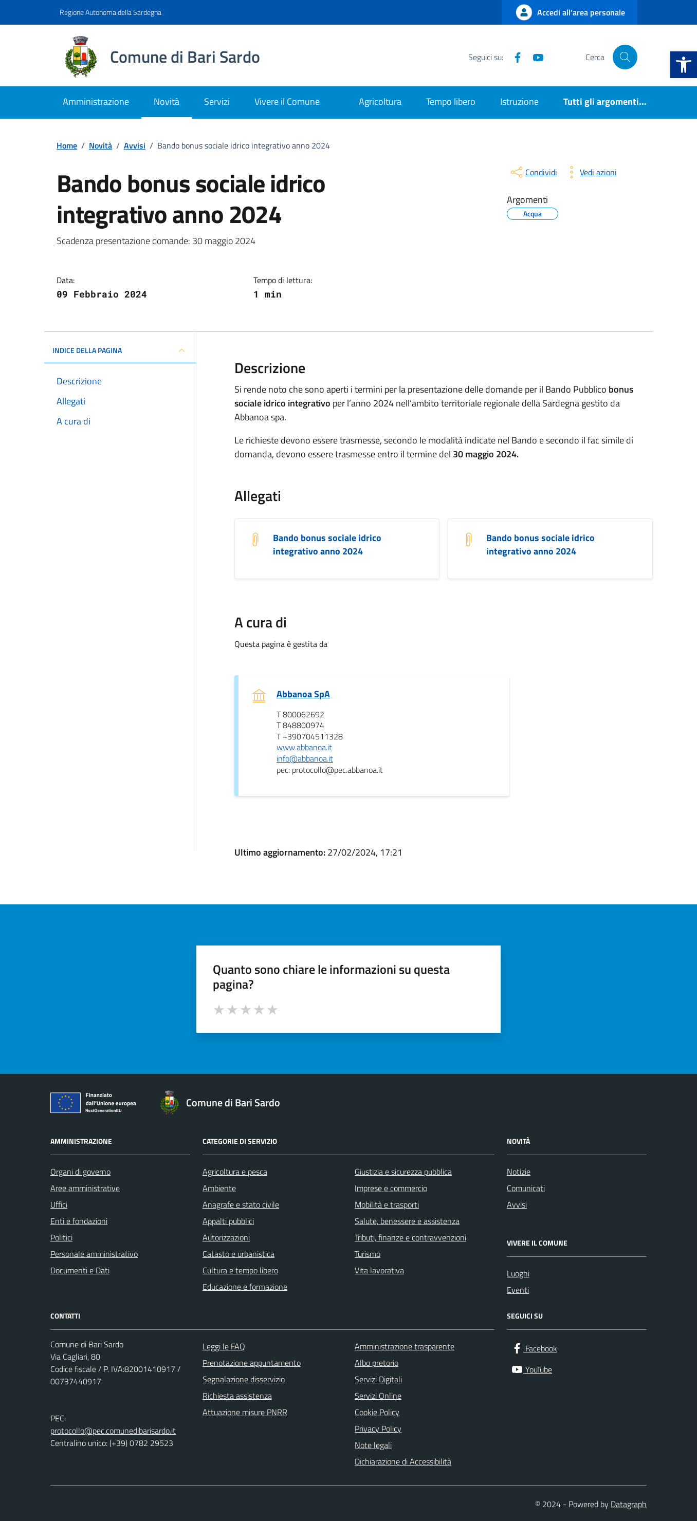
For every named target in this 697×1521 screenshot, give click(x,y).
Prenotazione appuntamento (252, 1363)
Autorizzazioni (226, 1237)
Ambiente (219, 1188)
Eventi (518, 1290)
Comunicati (526, 1188)
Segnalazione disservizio (244, 1379)
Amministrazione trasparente (404, 1346)
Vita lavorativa (379, 1270)
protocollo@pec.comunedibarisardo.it (113, 1430)
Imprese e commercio (391, 1188)
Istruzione (519, 101)
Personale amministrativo (94, 1254)
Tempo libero (450, 101)
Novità (166, 101)
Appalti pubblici (228, 1221)
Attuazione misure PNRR (245, 1412)
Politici (61, 1237)
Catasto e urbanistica (238, 1254)
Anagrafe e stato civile (241, 1204)
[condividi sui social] (533, 172)
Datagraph (629, 1504)
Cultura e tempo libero (240, 1270)
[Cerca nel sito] (625, 57)
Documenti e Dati (79, 1270)
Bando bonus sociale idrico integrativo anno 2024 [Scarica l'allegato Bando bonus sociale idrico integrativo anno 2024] (327, 544)
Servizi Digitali (378, 1379)
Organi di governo (80, 1171)
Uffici (58, 1204)
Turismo (367, 1254)
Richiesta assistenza (237, 1395)
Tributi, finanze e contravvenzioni (410, 1237)
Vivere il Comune (287, 101)
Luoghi (518, 1273)
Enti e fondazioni (78, 1221)
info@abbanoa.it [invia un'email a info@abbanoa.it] (305, 759)
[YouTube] (534, 57)
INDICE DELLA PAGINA (120, 350)
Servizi (217, 101)
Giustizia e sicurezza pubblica (403, 1171)
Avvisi (517, 1204)
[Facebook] (513, 57)
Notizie (518, 1171)
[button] (683, 64)
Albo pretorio (376, 1363)
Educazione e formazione (245, 1287)
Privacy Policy (378, 1428)
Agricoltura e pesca (235, 1171)
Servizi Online (378, 1395)
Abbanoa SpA (303, 694)
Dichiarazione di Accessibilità (403, 1461)
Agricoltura (380, 101)
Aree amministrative (85, 1188)
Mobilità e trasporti (387, 1204)
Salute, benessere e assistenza (407, 1221)
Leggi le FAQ (224, 1346)
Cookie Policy (377, 1412)
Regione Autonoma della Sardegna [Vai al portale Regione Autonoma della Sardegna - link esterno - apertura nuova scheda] (110, 12)
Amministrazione (96, 101)
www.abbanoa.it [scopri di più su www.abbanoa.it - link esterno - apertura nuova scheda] (304, 747)
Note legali (373, 1445)
